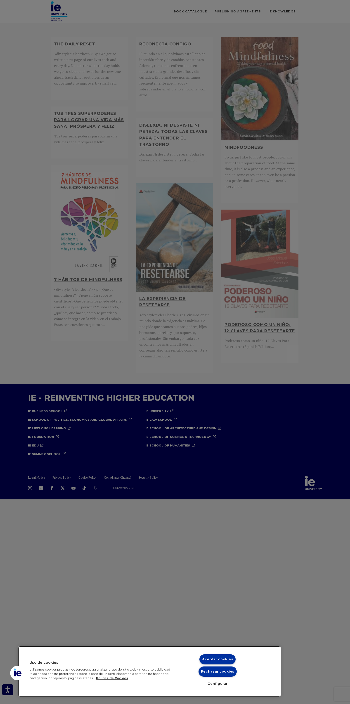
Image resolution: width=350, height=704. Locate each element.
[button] (17, 673)
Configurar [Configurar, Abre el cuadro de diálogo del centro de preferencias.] (217, 684)
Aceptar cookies (217, 659)
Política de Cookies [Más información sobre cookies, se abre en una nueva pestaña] (112, 678)
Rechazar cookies (217, 671)
